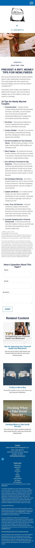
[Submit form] (7, 309)
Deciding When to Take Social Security (17, 425)
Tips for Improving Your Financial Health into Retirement (17, 347)
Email (6, 281)
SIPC (24, 511)
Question (6, 292)
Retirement (17, 465)
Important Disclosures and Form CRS (9, 531)
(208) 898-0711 (17, 30)
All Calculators (17, 482)
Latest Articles (17, 478)
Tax (18, 473)
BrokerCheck (4, 485)
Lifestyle (17, 476)
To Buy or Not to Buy (17, 387)
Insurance (17, 471)
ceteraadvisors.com (5, 528)
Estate (17, 469)
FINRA (20, 511)
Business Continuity (23, 531)
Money (17, 475)
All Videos (17, 480)
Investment (17, 467)
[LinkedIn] (17, 26)
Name (6, 270)
